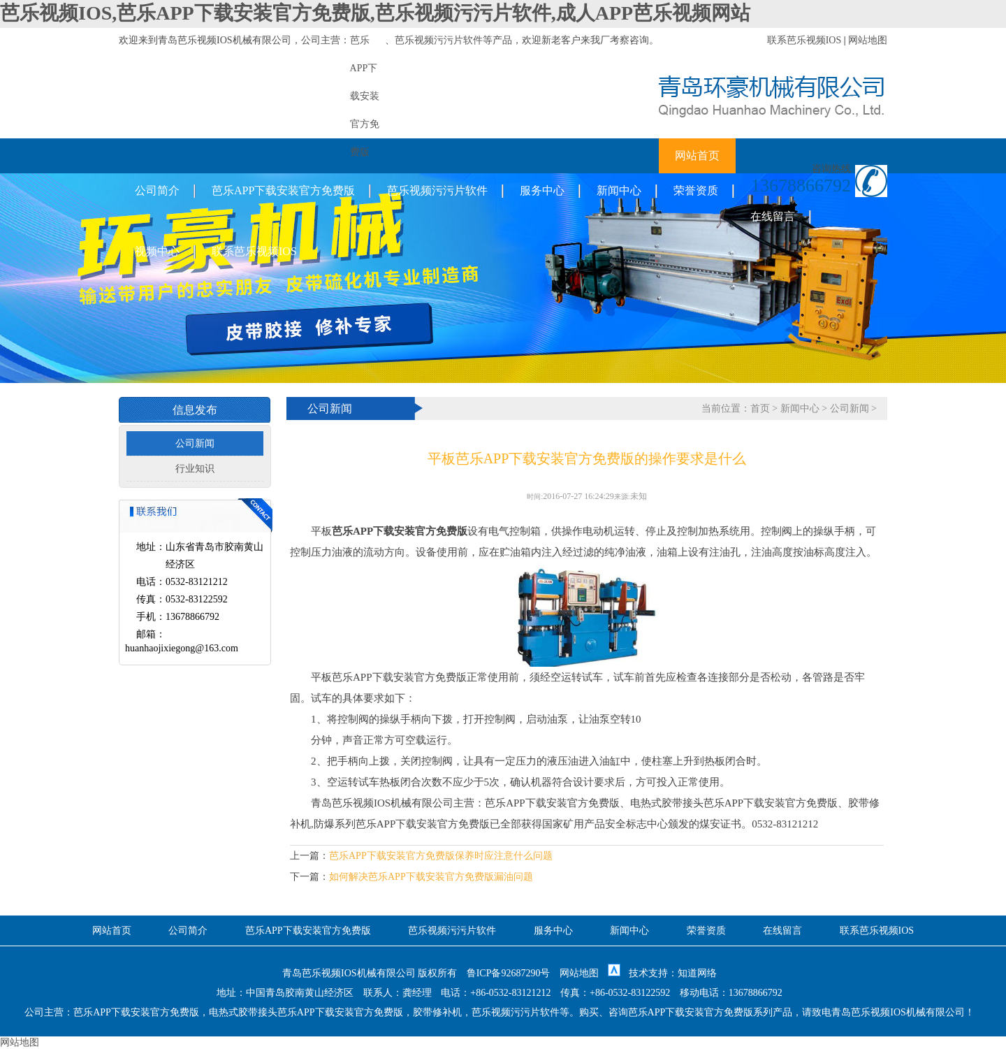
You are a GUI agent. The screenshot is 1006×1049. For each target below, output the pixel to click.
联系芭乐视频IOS (804, 40)
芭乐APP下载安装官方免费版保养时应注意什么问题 (441, 856)
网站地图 (867, 40)
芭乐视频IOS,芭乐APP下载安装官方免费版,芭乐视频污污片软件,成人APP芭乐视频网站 (375, 13)
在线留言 (772, 216)
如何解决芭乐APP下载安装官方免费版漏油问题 (431, 876)
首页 (760, 408)
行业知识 (194, 468)
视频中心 (157, 251)
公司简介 (157, 190)
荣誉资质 (695, 190)
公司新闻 (194, 443)
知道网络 (697, 973)
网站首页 (697, 155)
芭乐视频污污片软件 (439, 40)
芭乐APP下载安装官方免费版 (283, 190)
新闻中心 (619, 190)
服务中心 (542, 190)
